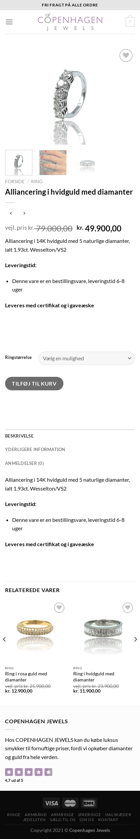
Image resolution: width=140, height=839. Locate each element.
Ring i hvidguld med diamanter (93, 676)
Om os (87, 819)
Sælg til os (63, 819)
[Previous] (4, 653)
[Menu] (9, 21)
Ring (37, 181)
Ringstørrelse (18, 357)
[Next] (135, 653)
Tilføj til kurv (34, 383)
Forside (15, 181)
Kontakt (108, 819)
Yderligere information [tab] (35, 449)
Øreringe (89, 814)
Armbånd (36, 814)
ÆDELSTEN (34, 819)
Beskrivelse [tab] (19, 436)
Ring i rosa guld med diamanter (26, 676)
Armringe (62, 814)
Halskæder (118, 814)
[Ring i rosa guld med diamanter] (36, 632)
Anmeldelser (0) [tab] (24, 463)
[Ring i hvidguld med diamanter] (104, 632)
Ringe (14, 814)
